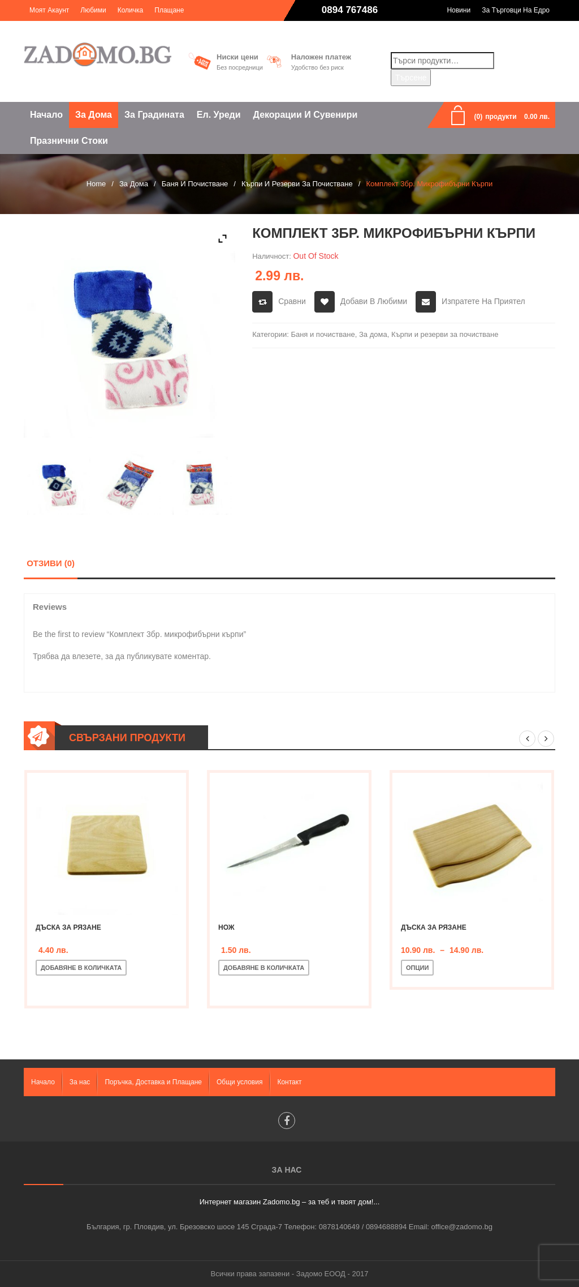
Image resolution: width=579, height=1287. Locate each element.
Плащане (169, 10)
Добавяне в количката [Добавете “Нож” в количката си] (263, 967)
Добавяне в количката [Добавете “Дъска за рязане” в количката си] (81, 967)
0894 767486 (350, 10)
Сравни (292, 301)
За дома (133, 183)
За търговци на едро (516, 10)
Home (96, 183)
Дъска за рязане (68, 927)
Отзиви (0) (51, 563)
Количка (131, 10)
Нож (226, 927)
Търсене (410, 77)
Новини (458, 10)
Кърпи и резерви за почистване (297, 183)
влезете (86, 656)
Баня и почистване (195, 183)
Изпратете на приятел (483, 301)
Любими (93, 10)
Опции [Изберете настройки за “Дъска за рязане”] (417, 967)
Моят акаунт (49, 10)
